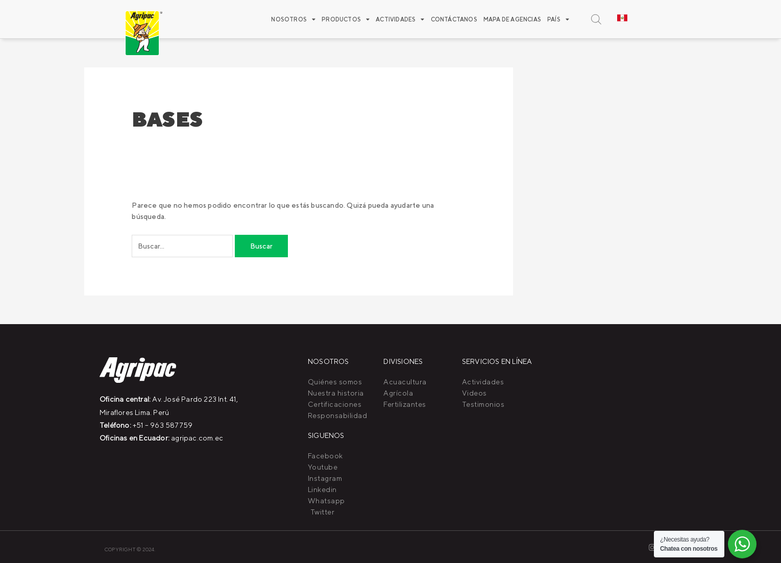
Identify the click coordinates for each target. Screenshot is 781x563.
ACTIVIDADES (400, 19)
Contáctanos (454, 19)
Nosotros (293, 19)
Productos (346, 19)
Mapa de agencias (512, 19)
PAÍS (558, 19)
